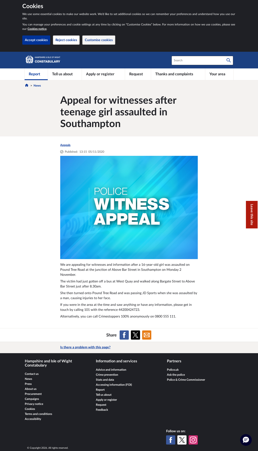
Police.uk (173, 369)
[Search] (228, 60)
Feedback (102, 409)
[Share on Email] (146, 335)
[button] (246, 440)
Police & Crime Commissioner (186, 379)
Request (101, 404)
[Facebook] (170, 440)
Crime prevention (107, 374)
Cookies (30, 409)
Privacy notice (34, 404)
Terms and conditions (38, 414)
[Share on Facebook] (124, 335)
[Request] (138, 74)
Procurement (33, 394)
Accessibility (33, 419)
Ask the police (176, 374)
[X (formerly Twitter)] (182, 440)
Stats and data (105, 379)
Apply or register (106, 399)
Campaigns (32, 399)
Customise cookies (99, 40)
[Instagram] (193, 440)
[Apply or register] (103, 74)
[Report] (36, 74)
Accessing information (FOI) (114, 384)
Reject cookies (66, 40)
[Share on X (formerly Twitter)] (135, 335)
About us (30, 389)
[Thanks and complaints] (178, 74)
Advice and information (111, 369)
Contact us (32, 374)
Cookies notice (37, 29)
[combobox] (202, 60)
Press (28, 384)
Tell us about (103, 394)
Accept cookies (36, 40)
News (37, 85)
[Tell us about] (65, 74)
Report (100, 389)
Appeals (65, 145)
